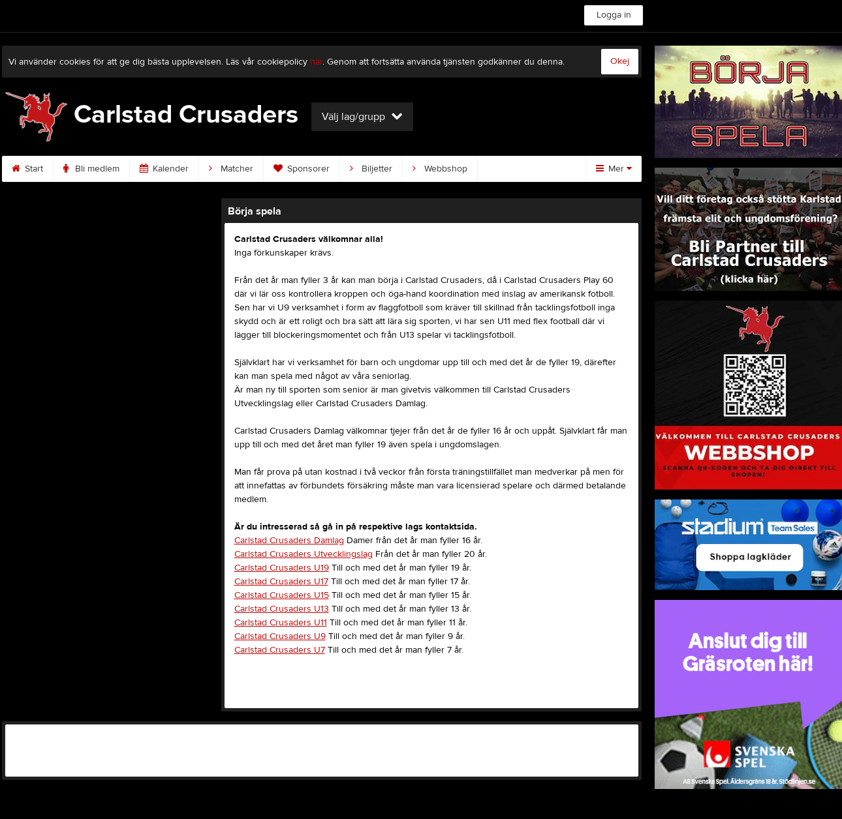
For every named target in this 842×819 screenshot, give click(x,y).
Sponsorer (301, 169)
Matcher (231, 169)
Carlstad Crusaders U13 (281, 609)
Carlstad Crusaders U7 (279, 650)
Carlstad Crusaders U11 (280, 623)
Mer (614, 169)
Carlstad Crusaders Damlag (289, 540)
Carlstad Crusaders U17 (281, 582)
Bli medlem (91, 169)
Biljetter (371, 169)
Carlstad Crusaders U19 (281, 568)
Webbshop (440, 169)
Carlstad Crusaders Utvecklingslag (303, 554)
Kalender (164, 169)
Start (27, 169)
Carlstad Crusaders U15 (281, 595)
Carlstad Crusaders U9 (280, 636)
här (316, 62)
